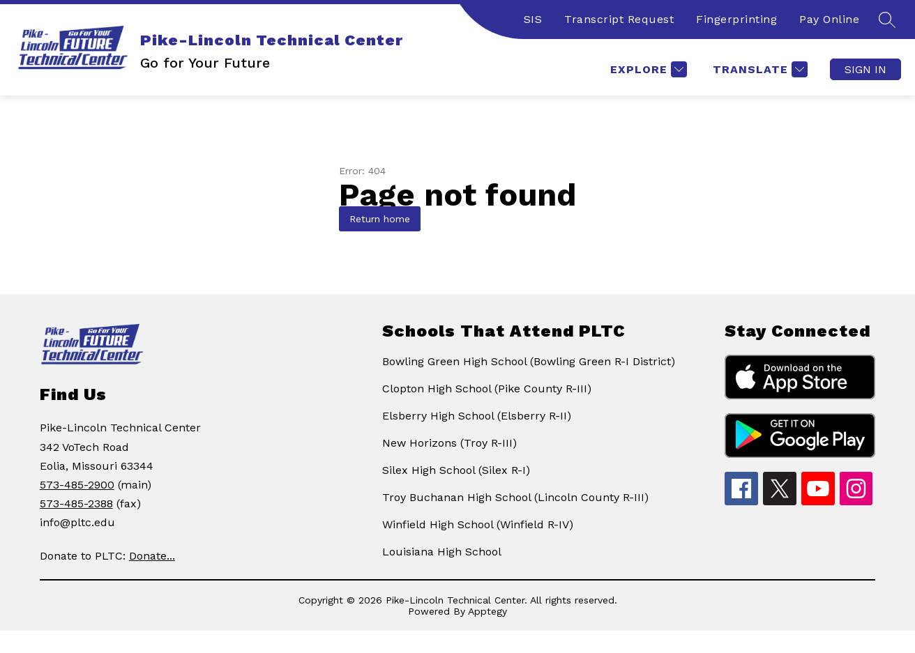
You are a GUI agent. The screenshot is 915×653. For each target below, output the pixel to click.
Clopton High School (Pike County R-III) (486, 388)
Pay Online (829, 19)
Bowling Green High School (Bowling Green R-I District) (528, 361)
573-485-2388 (76, 503)
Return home (379, 218)
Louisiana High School (441, 551)
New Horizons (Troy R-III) (449, 443)
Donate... (152, 555)
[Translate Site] (758, 69)
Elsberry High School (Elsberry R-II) (476, 415)
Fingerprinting (736, 19)
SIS (533, 19)
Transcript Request (619, 19)
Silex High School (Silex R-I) (456, 470)
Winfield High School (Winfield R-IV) (477, 524)
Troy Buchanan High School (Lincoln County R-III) (515, 497)
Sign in (865, 69)
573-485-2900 (77, 484)
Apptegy (487, 611)
